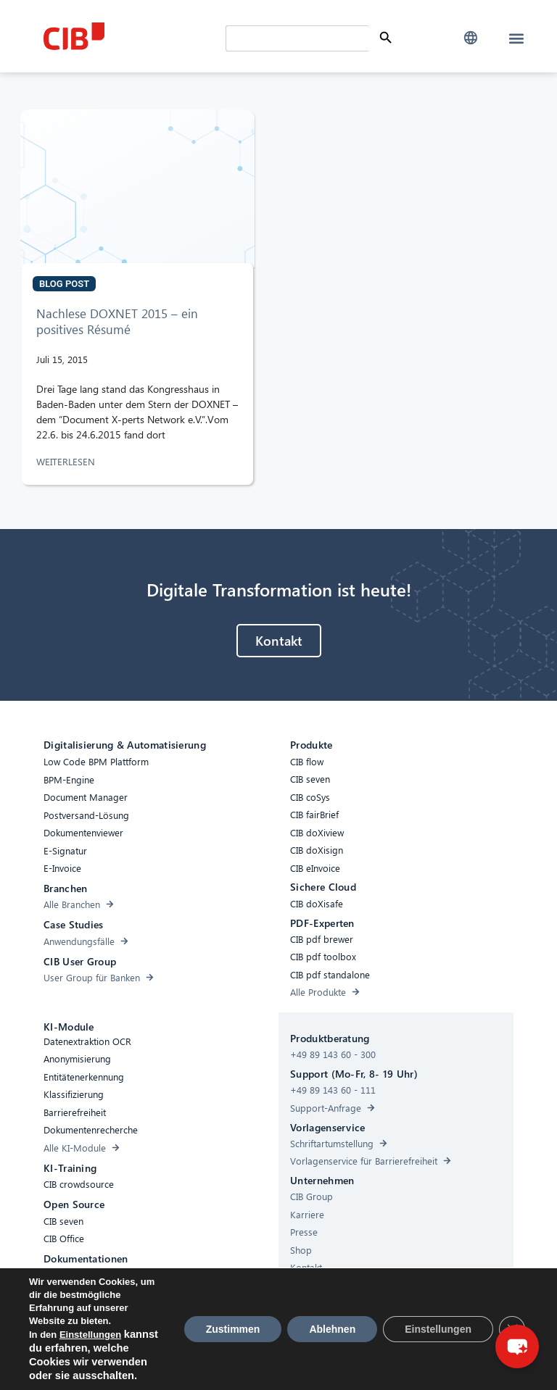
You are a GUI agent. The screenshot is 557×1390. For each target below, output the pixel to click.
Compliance (171, 1362)
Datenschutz (283, 1362)
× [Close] (532, 1287)
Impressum (346, 1362)
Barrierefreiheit (101, 1362)
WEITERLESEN (67, 461)
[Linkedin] (404, 1364)
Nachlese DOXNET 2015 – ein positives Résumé (117, 321)
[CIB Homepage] (131, 36)
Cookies (227, 1362)
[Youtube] (433, 1364)
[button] (470, 38)
